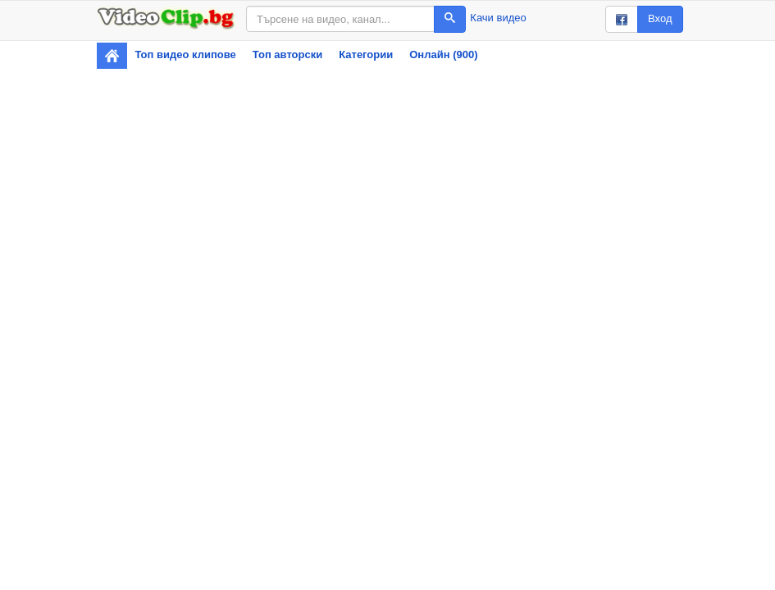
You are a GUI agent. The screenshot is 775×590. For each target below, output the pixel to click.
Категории (366, 54)
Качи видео (498, 17)
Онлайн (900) (443, 54)
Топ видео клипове (185, 54)
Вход (660, 18)
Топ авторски (287, 54)
